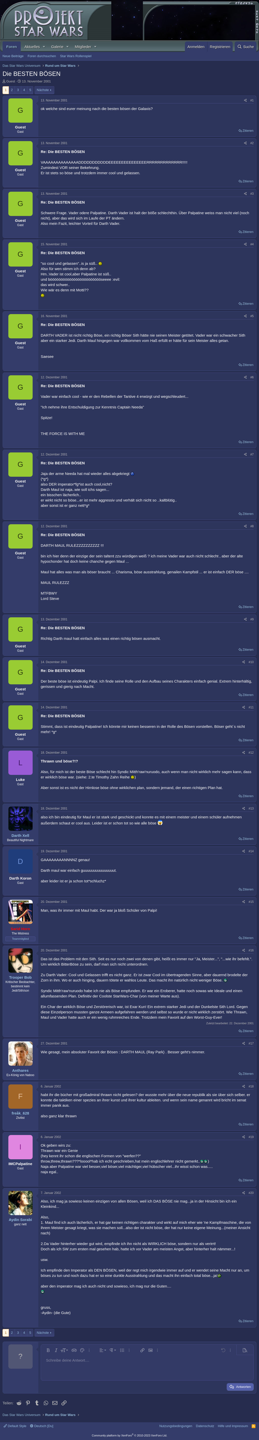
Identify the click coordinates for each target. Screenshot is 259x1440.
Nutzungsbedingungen (175, 1426)
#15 (251, 902)
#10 (251, 662)
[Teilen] (245, 100)
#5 (252, 316)
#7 (252, 454)
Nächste (43, 90)
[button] (43, 46)
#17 (251, 1043)
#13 (251, 808)
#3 (252, 193)
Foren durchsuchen (42, 56)
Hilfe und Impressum (233, 1426)
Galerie (57, 47)
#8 (252, 526)
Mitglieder (83, 47)
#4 (252, 244)
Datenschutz (205, 1426)
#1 (252, 100)
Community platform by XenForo (129, 1435)
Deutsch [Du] (41, 1426)
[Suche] (245, 46)
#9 (252, 619)
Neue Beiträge (13, 56)
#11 (251, 707)
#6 (252, 377)
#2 (252, 143)
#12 (251, 752)
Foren (11, 47)
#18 (251, 1086)
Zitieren (248, 131)
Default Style (15, 1426)
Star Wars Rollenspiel (76, 56)
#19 (251, 1137)
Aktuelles (32, 47)
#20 (251, 1193)
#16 (251, 950)
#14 (251, 851)
